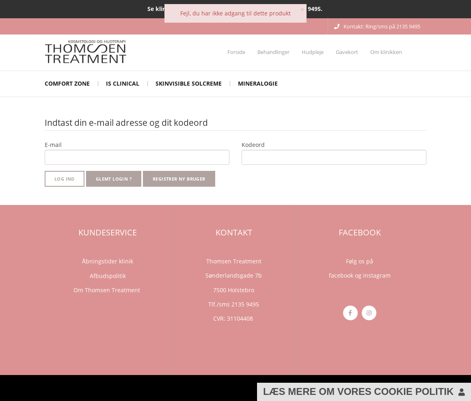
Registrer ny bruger (179, 179)
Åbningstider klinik (107, 261)
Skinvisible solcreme (189, 83)
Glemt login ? (114, 179)
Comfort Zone (67, 83)
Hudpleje (313, 52)
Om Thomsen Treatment (107, 290)
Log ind (64, 179)
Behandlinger (273, 52)
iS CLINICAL (122, 83)
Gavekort (347, 52)
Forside (236, 52)
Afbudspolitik (108, 276)
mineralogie (258, 83)
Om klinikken (386, 52)
